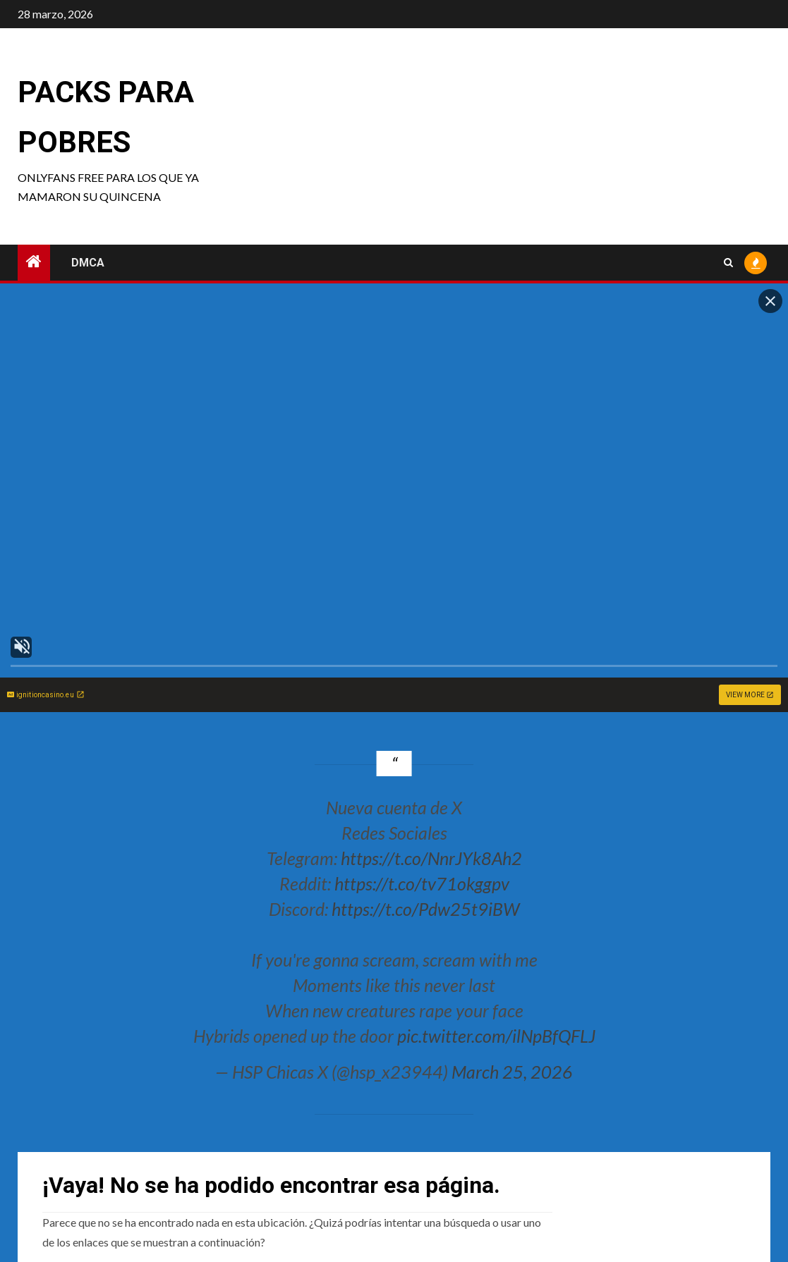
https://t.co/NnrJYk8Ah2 (431, 858)
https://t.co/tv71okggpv (421, 883)
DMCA (87, 262)
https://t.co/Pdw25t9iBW (426, 908)
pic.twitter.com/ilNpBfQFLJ (496, 1035)
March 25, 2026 (512, 1071)
